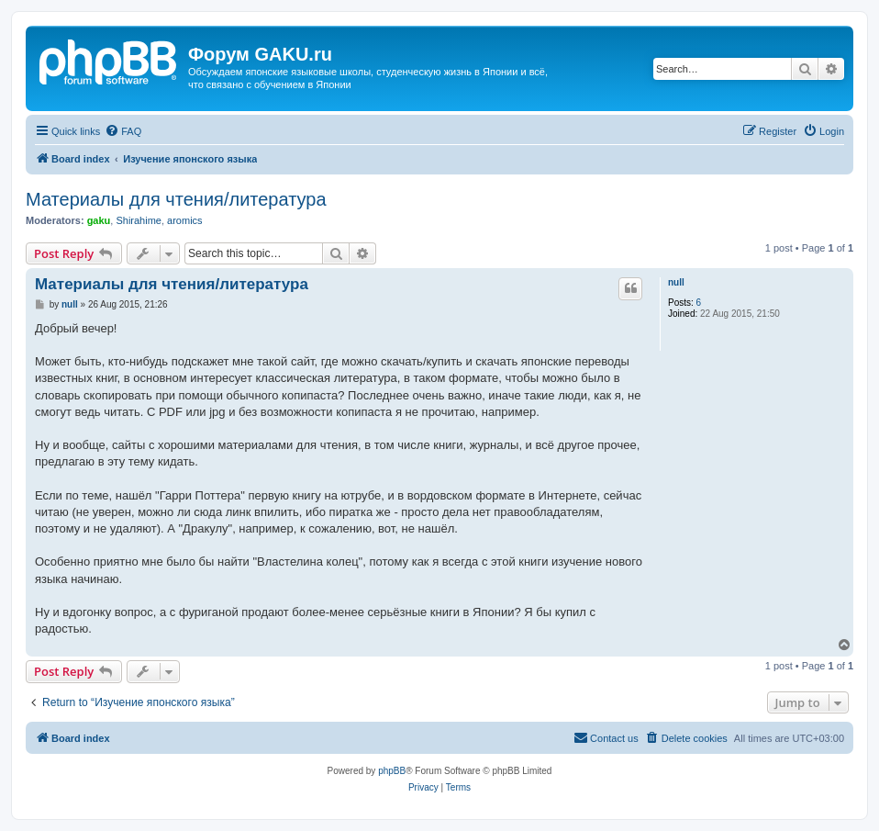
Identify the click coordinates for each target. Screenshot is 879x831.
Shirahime (138, 220)
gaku (99, 220)
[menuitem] (123, 131)
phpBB (392, 771)
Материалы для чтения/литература (176, 199)
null (676, 282)
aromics (185, 220)
